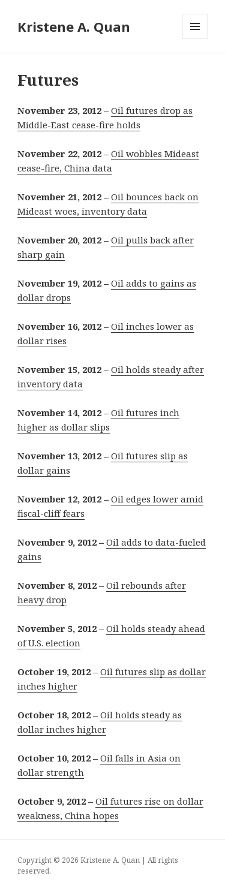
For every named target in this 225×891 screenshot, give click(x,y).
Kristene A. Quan (73, 26)
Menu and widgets (195, 38)
